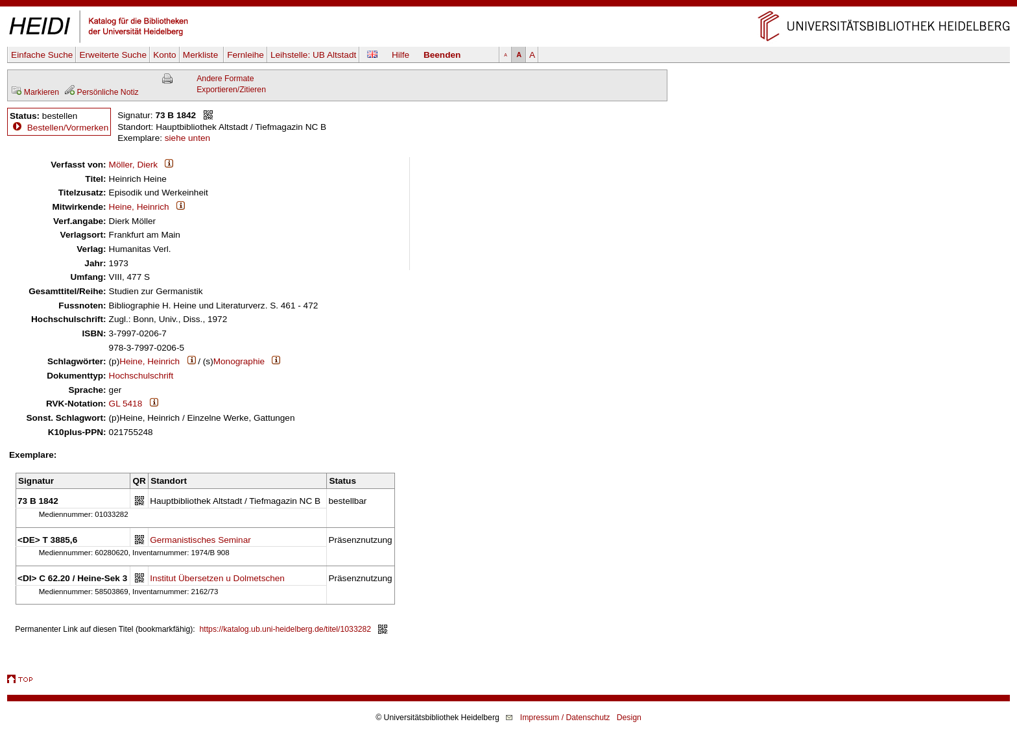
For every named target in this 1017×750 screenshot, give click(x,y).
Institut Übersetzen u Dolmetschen (217, 578)
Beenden (442, 55)
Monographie (239, 361)
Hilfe (400, 55)
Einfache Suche (42, 55)
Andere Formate (225, 78)
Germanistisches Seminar (200, 540)
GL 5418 (126, 403)
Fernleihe (245, 55)
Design (629, 717)
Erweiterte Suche (113, 55)
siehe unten (187, 138)
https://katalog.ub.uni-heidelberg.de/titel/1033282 (286, 629)
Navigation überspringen (508, 5)
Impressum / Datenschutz (565, 717)
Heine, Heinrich (139, 207)
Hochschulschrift (141, 376)
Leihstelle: (313, 55)
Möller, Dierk (133, 164)
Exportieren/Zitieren (231, 89)
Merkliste (202, 55)
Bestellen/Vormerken (67, 127)
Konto (164, 55)
